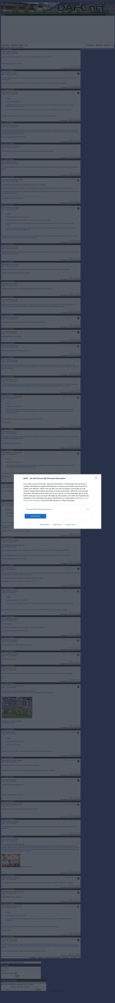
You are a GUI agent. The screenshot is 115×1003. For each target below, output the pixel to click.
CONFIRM (35, 516)
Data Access (57, 524)
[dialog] (57, 501)
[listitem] (57, 509)
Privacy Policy (70, 524)
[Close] (97, 478)
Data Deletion (44, 524)
